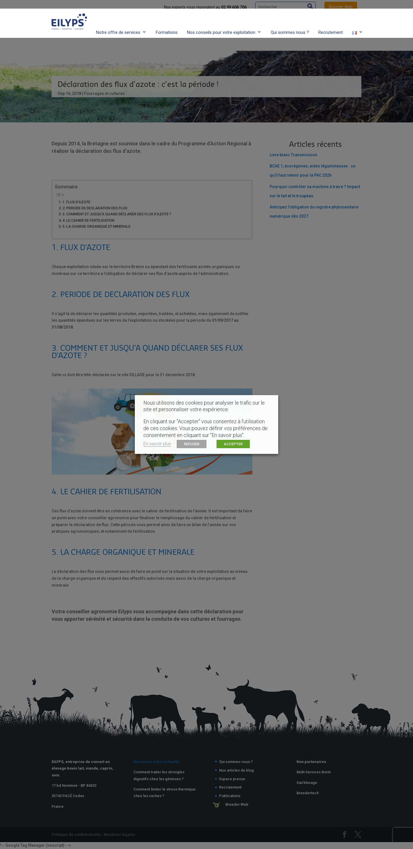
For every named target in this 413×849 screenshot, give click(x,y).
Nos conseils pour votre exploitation (221, 21)
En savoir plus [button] (157, 443)
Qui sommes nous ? (290, 21)
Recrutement (330, 21)
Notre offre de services (118, 21)
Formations (167, 21)
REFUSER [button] (191, 444)
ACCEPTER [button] (233, 444)
